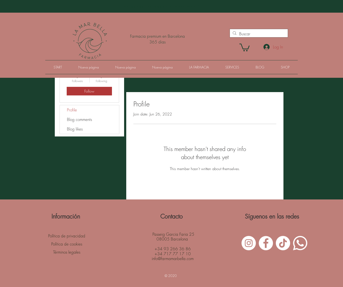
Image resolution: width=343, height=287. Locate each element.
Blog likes (75, 129)
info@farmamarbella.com (173, 258)
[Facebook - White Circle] (266, 243)
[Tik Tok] (283, 243)
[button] (244, 47)
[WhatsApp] (300, 243)
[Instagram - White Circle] (249, 243)
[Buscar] (258, 34)
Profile (72, 110)
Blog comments (79, 119)
